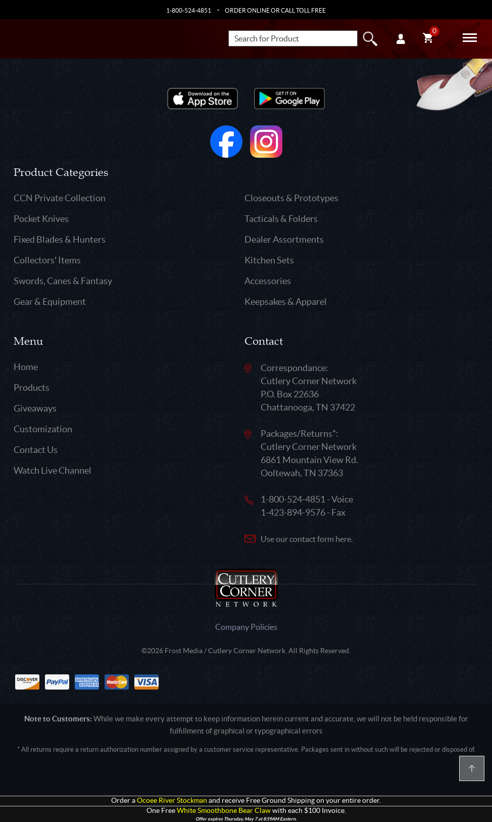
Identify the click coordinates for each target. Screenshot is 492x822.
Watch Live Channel (52, 470)
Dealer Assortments (284, 239)
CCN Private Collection (60, 198)
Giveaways (35, 408)
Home (26, 366)
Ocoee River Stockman (172, 800)
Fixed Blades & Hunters (60, 239)
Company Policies (246, 626)
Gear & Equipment (50, 301)
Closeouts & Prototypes (291, 198)
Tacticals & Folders (281, 218)
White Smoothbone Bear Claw (224, 810)
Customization (43, 429)
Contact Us (36, 449)
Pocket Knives (41, 218)
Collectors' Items (47, 260)
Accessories (267, 281)
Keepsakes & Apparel (285, 301)
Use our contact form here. (307, 538)
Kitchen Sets (269, 260)
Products (32, 387)
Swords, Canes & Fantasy (63, 281)
